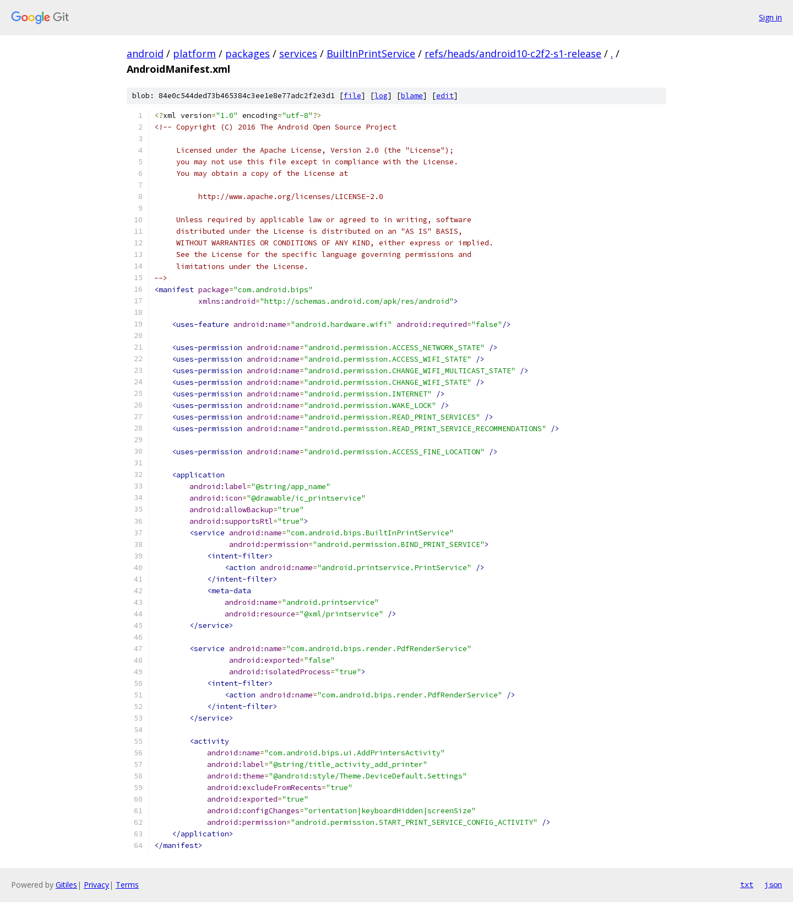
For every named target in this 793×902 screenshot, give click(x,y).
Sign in (770, 17)
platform (194, 53)
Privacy (96, 884)
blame (412, 95)
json (773, 884)
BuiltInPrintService (371, 53)
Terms (127, 884)
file (352, 95)
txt (746, 884)
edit (445, 95)
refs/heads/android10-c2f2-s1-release (513, 53)
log (381, 95)
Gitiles (66, 884)
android (145, 53)
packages (247, 53)
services (298, 53)
